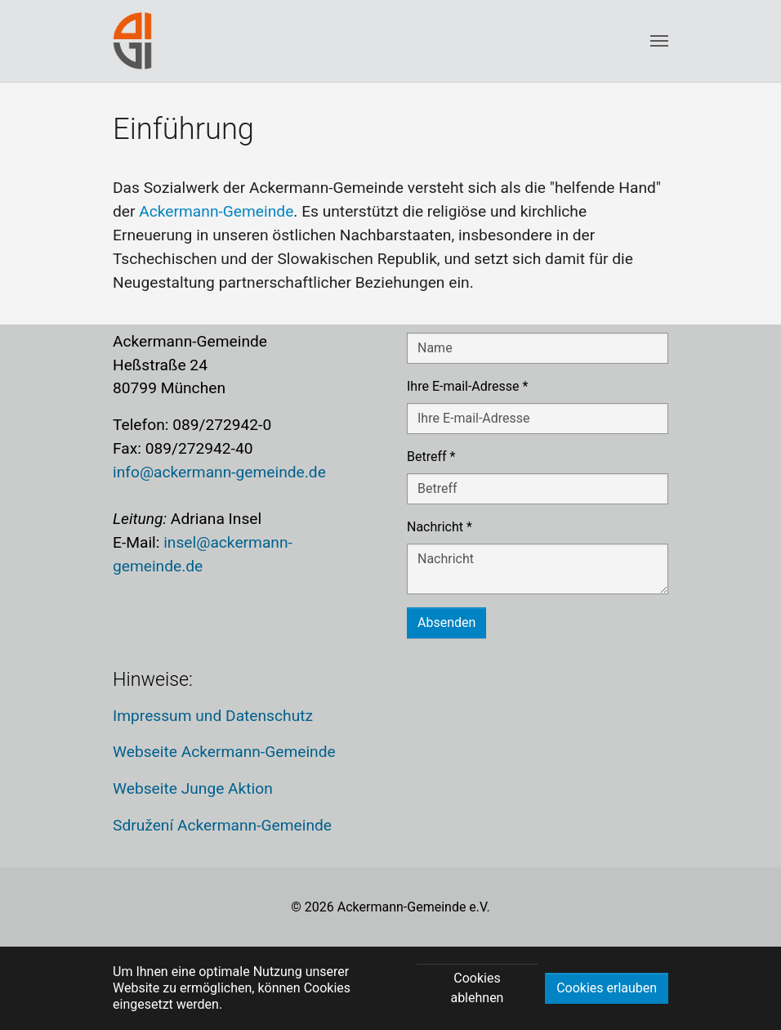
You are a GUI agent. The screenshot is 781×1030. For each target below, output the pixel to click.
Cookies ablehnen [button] (476, 987)
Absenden (446, 622)
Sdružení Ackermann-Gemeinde (222, 825)
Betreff (431, 456)
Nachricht (439, 527)
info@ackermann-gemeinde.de (219, 472)
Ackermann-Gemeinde (216, 211)
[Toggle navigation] (659, 41)
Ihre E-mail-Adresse (467, 386)
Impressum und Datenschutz (213, 715)
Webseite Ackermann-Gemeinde (224, 751)
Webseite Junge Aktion (193, 788)
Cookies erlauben (606, 988)
